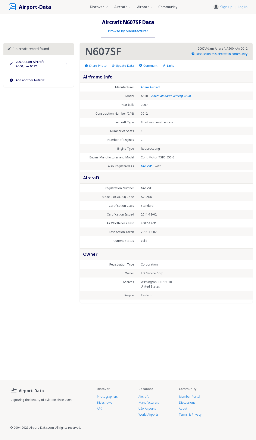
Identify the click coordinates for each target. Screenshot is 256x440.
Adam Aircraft (150, 87)
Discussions (187, 402)
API (99, 408)
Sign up (226, 6)
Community (167, 6)
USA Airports (147, 408)
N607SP (146, 166)
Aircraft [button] (122, 6)
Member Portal (189, 396)
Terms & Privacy (190, 414)
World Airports (148, 414)
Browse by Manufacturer (128, 31)
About (183, 408)
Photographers (107, 396)
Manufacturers (148, 402)
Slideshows (104, 402)
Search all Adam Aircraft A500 (170, 96)
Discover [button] (99, 6)
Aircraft (143, 396)
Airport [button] (145, 6)
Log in (242, 6)
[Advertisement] (38, 124)
